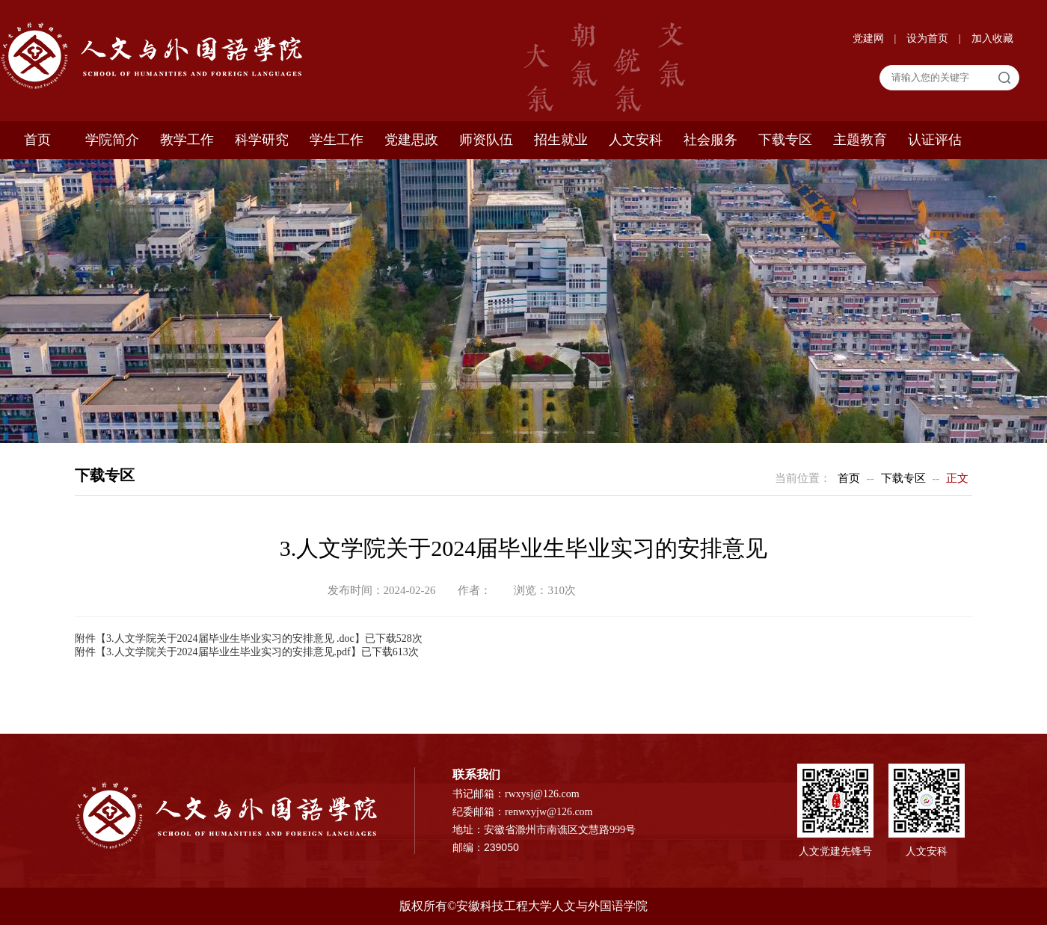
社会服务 (710, 139)
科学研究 (262, 139)
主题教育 (860, 139)
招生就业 (561, 139)
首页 (37, 139)
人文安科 (636, 139)
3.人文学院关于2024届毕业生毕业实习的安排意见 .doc (230, 638)
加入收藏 (992, 38)
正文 (957, 478)
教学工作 (187, 139)
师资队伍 (486, 139)
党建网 (870, 38)
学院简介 (112, 139)
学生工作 (336, 139)
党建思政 (411, 139)
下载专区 (785, 139)
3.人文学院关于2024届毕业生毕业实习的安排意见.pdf (228, 652)
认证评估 (935, 139)
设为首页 (928, 38)
